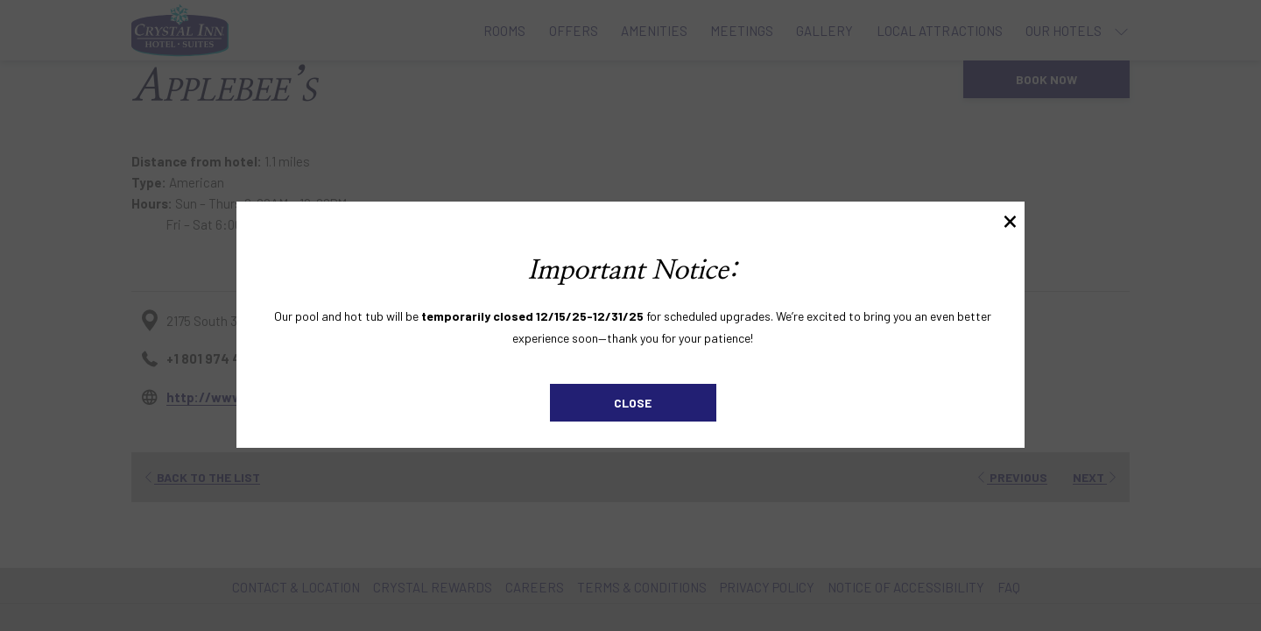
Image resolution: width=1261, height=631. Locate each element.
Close (633, 402)
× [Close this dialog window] (1010, 219)
